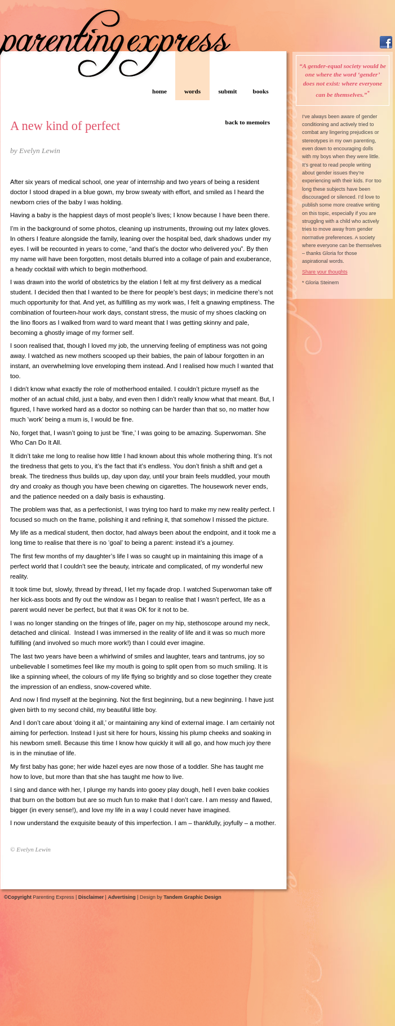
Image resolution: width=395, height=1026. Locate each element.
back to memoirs (247, 122)
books (261, 91)
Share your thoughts (325, 272)
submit (228, 91)
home (159, 91)
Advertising (121, 897)
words (192, 91)
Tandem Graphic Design (192, 897)
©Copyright (18, 897)
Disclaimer (91, 897)
